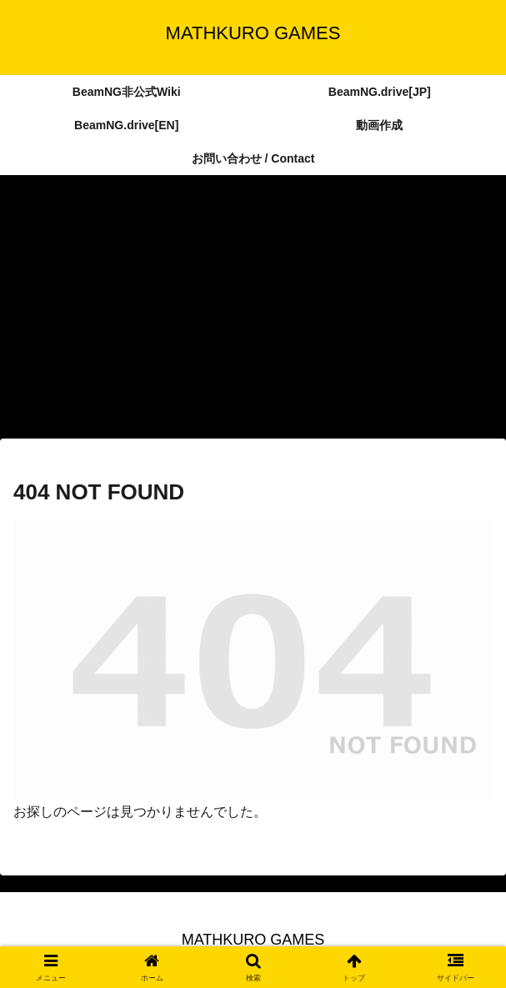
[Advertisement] (253, 312)
